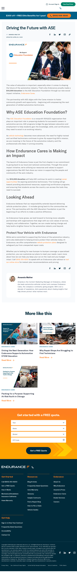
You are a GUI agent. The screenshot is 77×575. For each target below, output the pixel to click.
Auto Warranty (32, 491)
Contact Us (6, 539)
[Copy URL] (70, 34)
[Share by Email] (65, 34)
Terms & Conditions (52, 569)
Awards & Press (60, 491)
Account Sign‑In (52, 4)
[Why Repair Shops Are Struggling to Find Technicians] (57, 333)
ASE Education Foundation (21, 118)
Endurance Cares (28, 93)
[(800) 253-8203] (67, 8)
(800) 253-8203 (22, 259)
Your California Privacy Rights (18, 569)
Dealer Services (60, 499)
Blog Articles (32, 483)
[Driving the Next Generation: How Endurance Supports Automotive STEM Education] (19, 333)
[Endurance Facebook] (60, 556)
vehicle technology (17, 135)
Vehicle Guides (33, 511)
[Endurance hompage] (17, 468)
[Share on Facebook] (50, 34)
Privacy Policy (5, 569)
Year (14, 423)
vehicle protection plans (47, 242)
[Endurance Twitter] (69, 556)
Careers (57, 503)
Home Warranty (7, 501)
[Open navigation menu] (3, 8)
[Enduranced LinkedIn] (64, 556)
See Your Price (68, 4)
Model (15, 434)
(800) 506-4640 (59, 15)
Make (15, 428)
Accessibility (6, 535)
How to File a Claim (34, 507)
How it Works (6, 491)
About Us (57, 483)
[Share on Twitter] (60, 34)
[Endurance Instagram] (74, 556)
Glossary (30, 495)
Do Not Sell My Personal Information (37, 569)
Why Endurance (59, 487)
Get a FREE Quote (38, 451)
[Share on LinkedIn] (55, 34)
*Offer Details (62, 569)
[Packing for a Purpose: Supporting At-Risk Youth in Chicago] (19, 377)
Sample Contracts (34, 499)
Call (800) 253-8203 (9, 483)
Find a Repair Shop (34, 503)
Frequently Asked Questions (38, 487)
